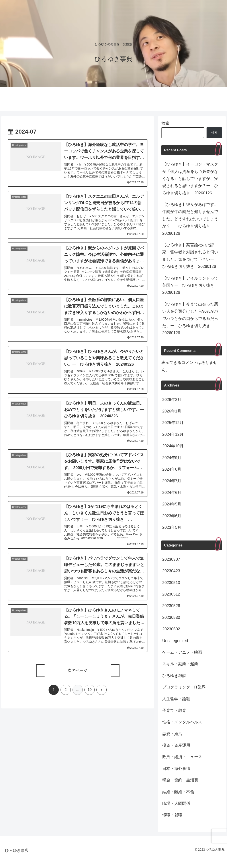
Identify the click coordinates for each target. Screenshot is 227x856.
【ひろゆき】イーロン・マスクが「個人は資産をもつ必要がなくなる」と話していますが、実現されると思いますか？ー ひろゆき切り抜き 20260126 (190, 178)
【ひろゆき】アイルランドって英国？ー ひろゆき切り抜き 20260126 (190, 285)
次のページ (78, 679)
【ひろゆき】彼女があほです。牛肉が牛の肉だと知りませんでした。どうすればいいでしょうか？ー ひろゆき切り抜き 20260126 (190, 219)
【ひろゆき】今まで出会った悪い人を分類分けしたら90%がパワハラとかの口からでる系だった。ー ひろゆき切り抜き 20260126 (190, 318)
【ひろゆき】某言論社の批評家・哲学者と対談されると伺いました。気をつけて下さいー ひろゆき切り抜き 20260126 (190, 256)
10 (90, 698)
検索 (165, 123)
